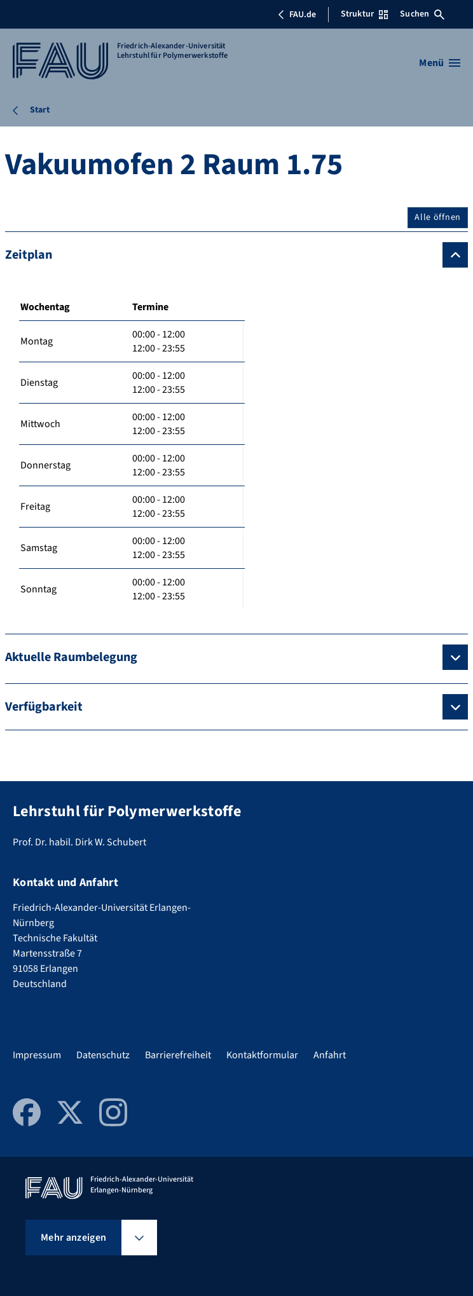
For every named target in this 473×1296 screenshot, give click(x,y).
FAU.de (297, 14)
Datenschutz (103, 1055)
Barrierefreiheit (178, 1055)
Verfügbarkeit (44, 707)
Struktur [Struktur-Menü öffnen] (364, 14)
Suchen (422, 14)
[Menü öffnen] (439, 63)
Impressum (37, 1055)
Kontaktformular (262, 1055)
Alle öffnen (438, 217)
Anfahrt (329, 1055)
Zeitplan (28, 255)
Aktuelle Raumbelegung (71, 657)
